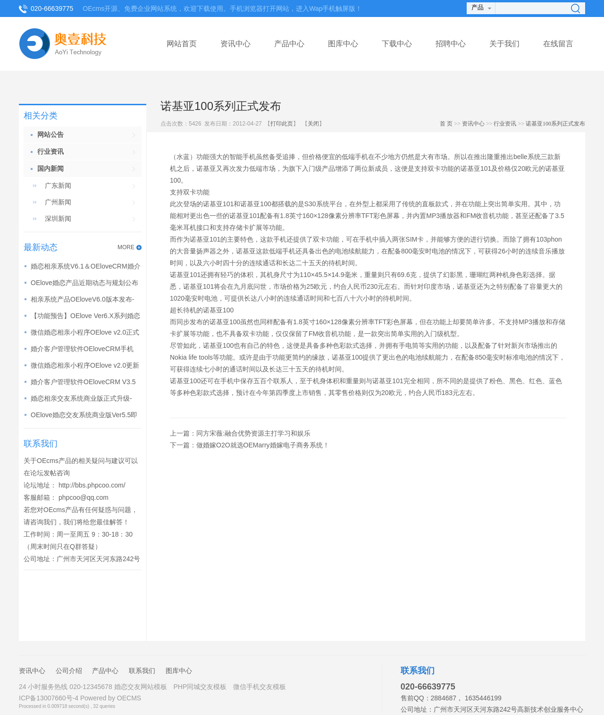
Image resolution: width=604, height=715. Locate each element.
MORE (125, 247)
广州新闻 (58, 202)
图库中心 (343, 44)
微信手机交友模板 (259, 686)
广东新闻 (58, 185)
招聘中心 (451, 44)
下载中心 (397, 44)
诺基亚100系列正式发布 (555, 123)
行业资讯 (505, 123)
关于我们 (504, 44)
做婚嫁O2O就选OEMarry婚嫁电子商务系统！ (262, 445)
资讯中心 (235, 44)
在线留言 (558, 44)
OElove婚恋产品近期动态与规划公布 (84, 282)
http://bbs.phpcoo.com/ (92, 485)
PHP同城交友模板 (199, 686)
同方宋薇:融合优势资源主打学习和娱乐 (253, 433)
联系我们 (142, 670)
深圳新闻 (58, 218)
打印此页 (281, 123)
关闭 (313, 123)
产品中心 (289, 44)
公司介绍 (69, 670)
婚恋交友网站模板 (140, 686)
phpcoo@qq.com (84, 497)
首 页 (446, 123)
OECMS (129, 698)
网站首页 (182, 44)
